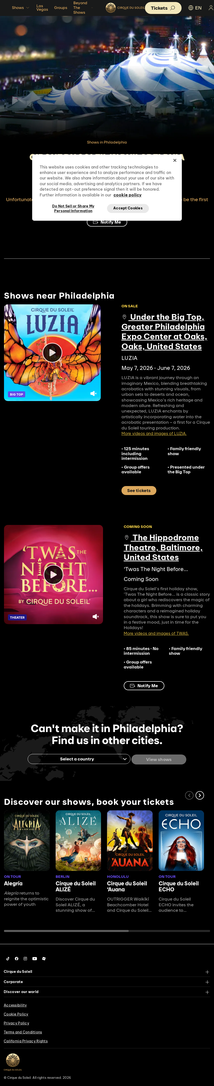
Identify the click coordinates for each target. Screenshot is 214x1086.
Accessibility (15, 1004)
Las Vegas (42, 7)
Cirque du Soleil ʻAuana (127, 885)
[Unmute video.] (94, 394)
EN (195, 7)
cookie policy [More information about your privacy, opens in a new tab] (127, 194)
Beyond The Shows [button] (83, 7)
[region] (107, 187)
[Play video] (52, 352)
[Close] (174, 160)
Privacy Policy (16, 1022)
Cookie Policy (16, 1013)
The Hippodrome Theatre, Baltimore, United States (163, 547)
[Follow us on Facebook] (16, 958)
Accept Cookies (128, 208)
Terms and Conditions (23, 1031)
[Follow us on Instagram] (25, 958)
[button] (200, 794)
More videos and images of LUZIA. (154, 433)
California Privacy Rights (26, 1040)
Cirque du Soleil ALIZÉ (76, 885)
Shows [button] (21, 7)
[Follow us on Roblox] (44, 958)
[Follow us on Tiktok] (8, 958)
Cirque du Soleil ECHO (179, 885)
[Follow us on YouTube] (35, 958)
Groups (60, 7)
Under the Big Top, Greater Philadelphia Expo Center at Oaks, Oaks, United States (164, 331)
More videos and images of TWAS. (156, 633)
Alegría (13, 882)
